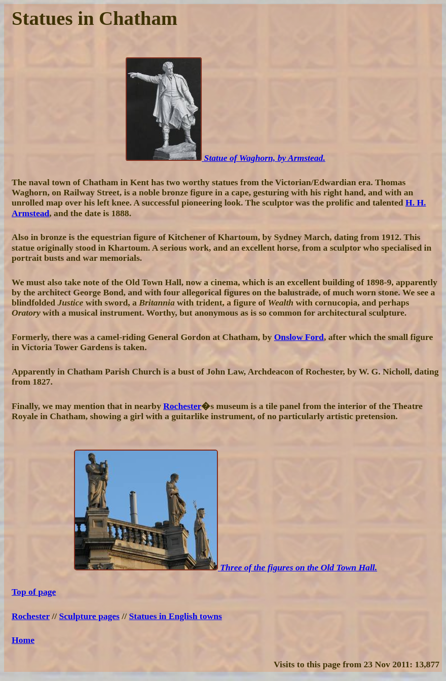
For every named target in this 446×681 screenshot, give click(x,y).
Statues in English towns (175, 616)
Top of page (34, 592)
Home (23, 640)
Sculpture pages (89, 616)
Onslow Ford (299, 337)
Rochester (182, 406)
